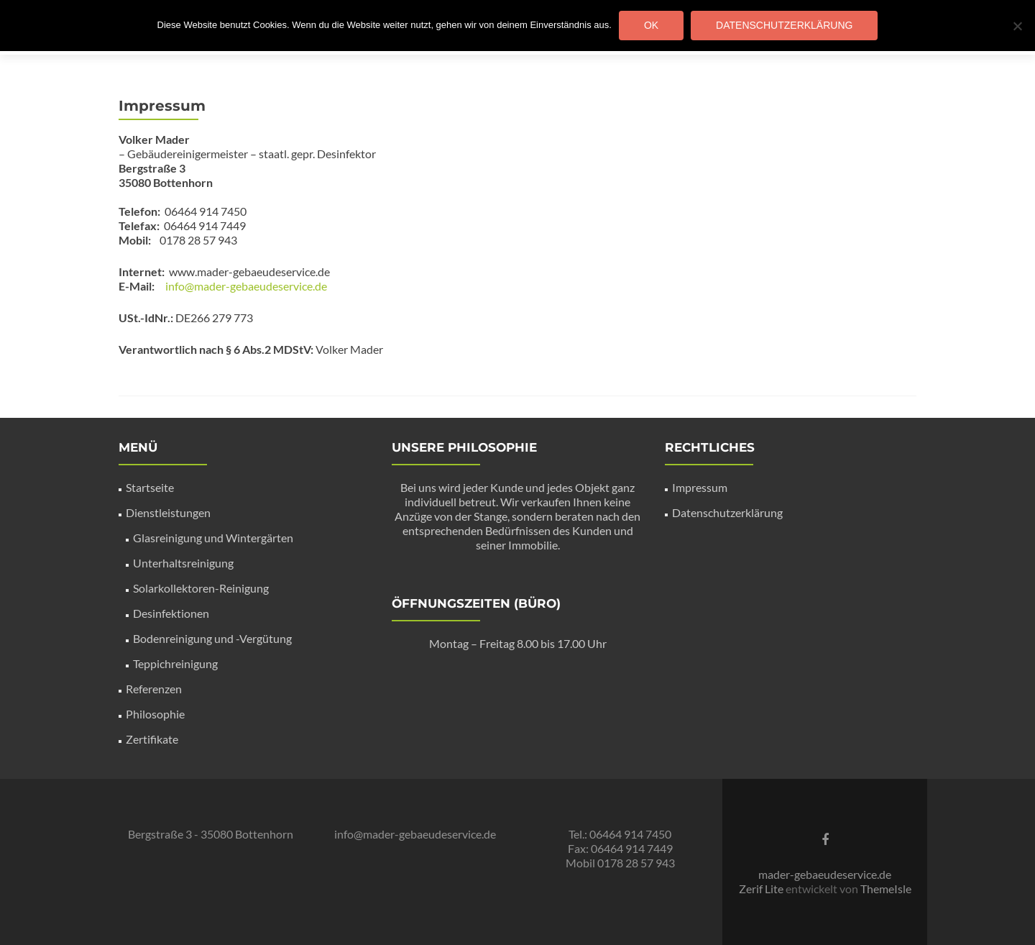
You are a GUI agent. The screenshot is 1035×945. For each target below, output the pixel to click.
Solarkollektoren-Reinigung (201, 588)
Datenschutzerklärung (727, 512)
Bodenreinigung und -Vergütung (212, 638)
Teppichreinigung (175, 663)
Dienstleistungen (168, 512)
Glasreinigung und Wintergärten (213, 537)
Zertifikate (152, 739)
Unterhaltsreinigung (183, 563)
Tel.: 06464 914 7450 (620, 834)
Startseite (150, 487)
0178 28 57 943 (636, 862)
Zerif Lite (762, 888)
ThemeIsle (885, 888)
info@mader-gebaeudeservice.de (246, 286)
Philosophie (155, 714)
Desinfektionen (171, 613)
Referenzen (154, 688)
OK (651, 25)
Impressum (699, 487)
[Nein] (1017, 26)
